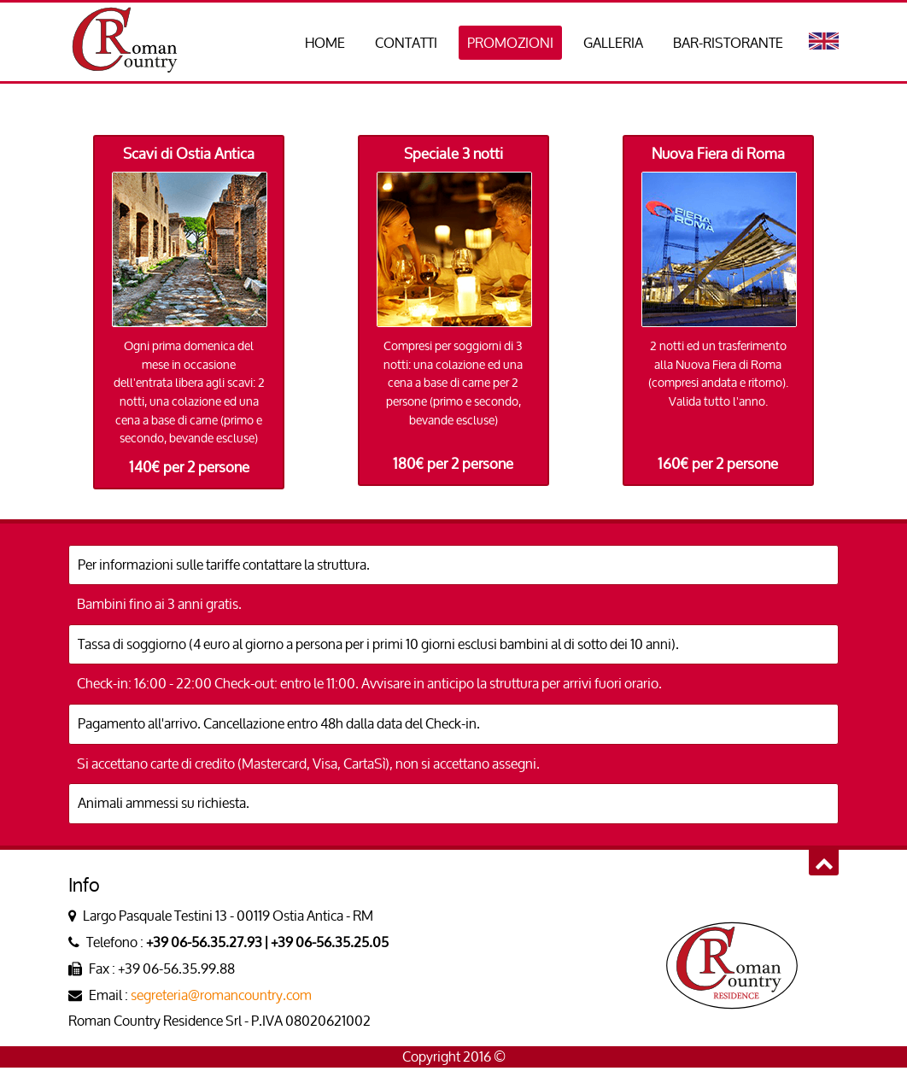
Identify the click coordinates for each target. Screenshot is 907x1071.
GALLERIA (613, 42)
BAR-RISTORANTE (728, 42)
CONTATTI (406, 42)
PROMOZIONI (510, 42)
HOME (325, 42)
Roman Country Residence (123, 41)
